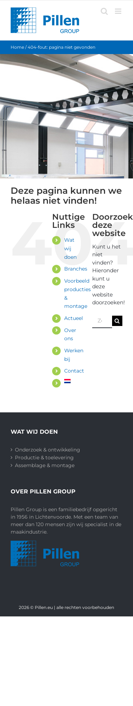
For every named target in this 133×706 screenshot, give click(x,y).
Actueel (73, 318)
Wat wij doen (70, 248)
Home (17, 47)
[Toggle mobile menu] (118, 11)
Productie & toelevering (44, 457)
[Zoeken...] (102, 321)
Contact (74, 371)
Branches (75, 269)
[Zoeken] (117, 321)
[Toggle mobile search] (104, 11)
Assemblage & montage (44, 465)
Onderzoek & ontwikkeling (47, 449)
